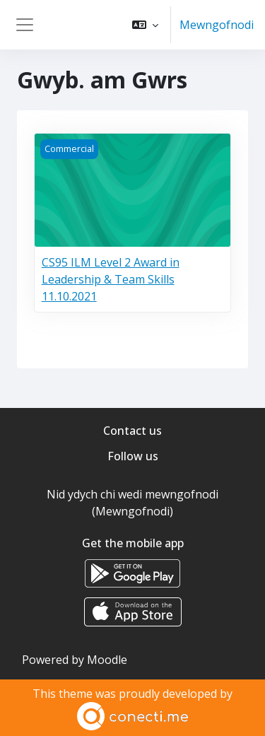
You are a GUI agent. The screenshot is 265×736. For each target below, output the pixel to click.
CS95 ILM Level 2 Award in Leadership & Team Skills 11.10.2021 (110, 279)
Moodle (107, 659)
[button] (145, 24)
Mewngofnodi (216, 25)
